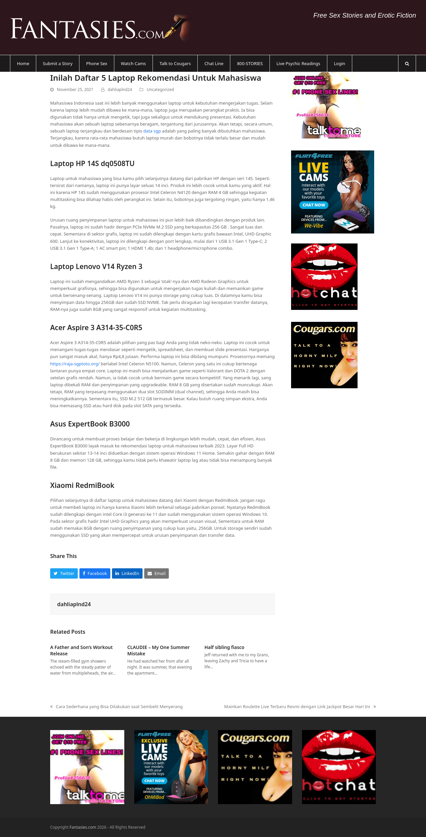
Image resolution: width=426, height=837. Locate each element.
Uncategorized (160, 89)
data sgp (152, 131)
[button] (407, 63)
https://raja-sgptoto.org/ (75, 364)
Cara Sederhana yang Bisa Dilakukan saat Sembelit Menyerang (116, 706)
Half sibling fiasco (224, 647)
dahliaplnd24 (120, 89)
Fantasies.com (82, 827)
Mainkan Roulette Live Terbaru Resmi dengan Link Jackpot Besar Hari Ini (300, 706)
